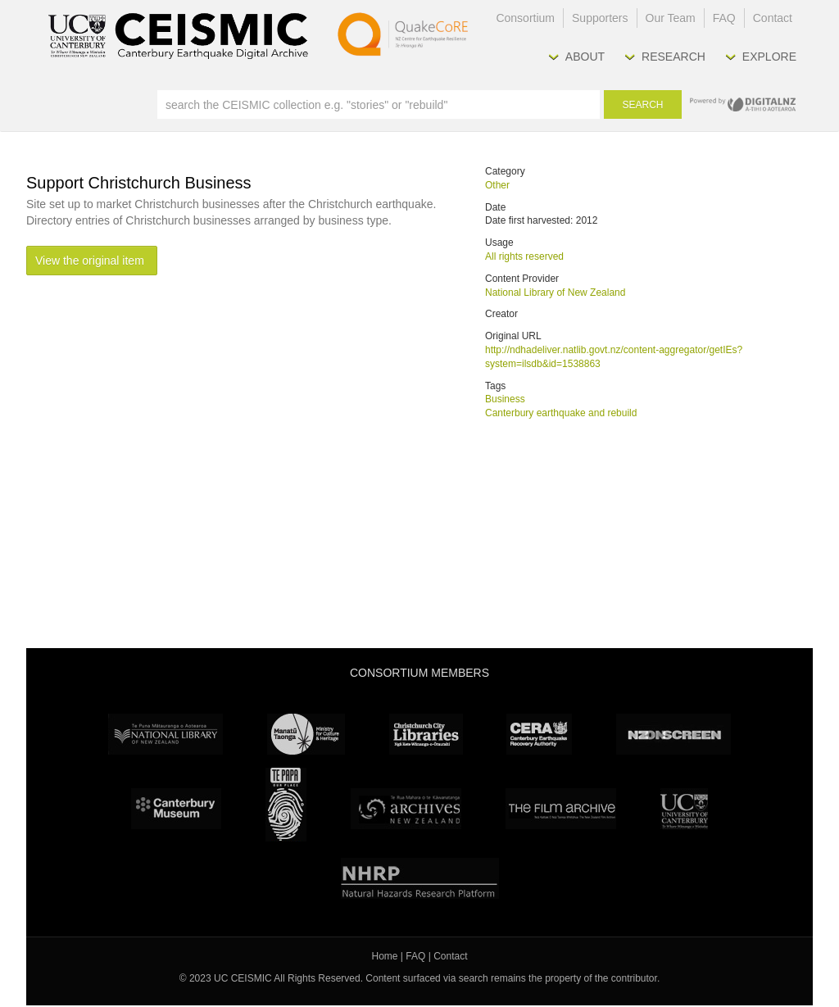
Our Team (671, 18)
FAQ (724, 18)
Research (673, 56)
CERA (539, 734)
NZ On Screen (673, 734)
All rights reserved (524, 256)
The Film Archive (561, 808)
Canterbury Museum (176, 808)
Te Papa (285, 804)
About (585, 56)
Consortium (525, 18)
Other (497, 185)
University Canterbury (684, 808)
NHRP (420, 878)
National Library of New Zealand (555, 292)
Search (642, 105)
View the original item (89, 260)
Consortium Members (419, 672)
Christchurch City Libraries (426, 734)
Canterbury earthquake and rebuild (561, 413)
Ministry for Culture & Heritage (306, 734)
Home (385, 956)
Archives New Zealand (406, 808)
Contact (772, 18)
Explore (769, 56)
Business (505, 399)
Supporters (600, 18)
